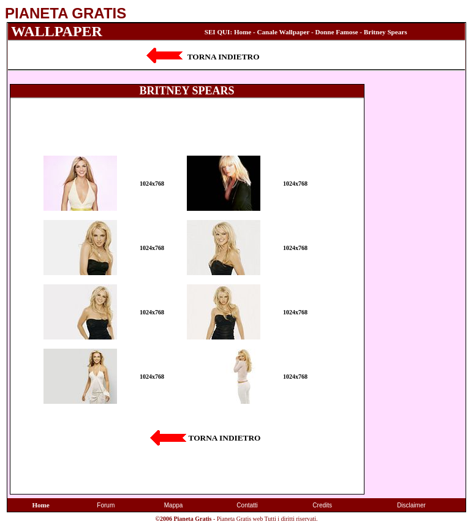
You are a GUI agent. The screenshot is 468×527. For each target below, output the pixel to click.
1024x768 (152, 183)
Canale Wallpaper (283, 32)
